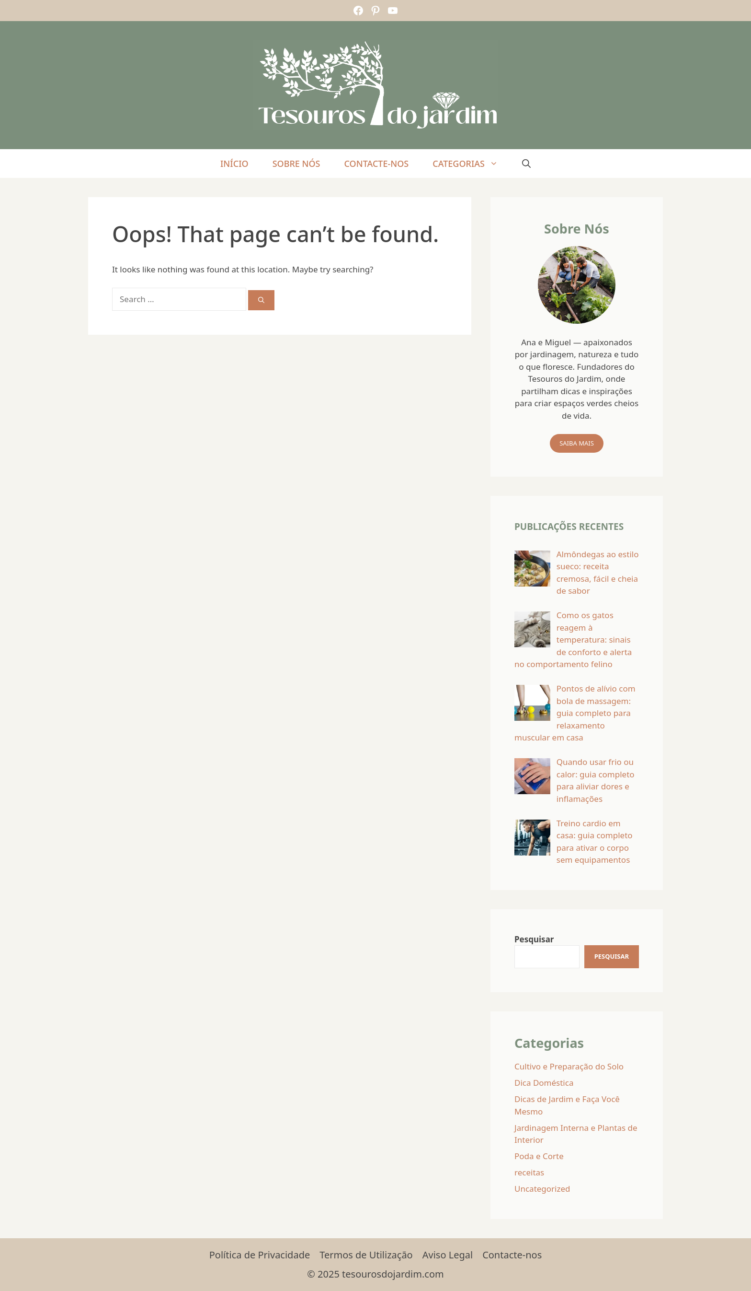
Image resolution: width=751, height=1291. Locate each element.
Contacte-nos (376, 163)
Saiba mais (576, 443)
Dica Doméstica (543, 1082)
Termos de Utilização (365, 1254)
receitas (529, 1172)
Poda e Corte (539, 1156)
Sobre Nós (296, 163)
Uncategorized (542, 1188)
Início (234, 163)
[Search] (261, 300)
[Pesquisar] (611, 956)
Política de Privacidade (259, 1254)
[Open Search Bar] (526, 163)
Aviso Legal (447, 1254)
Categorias (471, 163)
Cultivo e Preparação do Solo (569, 1066)
